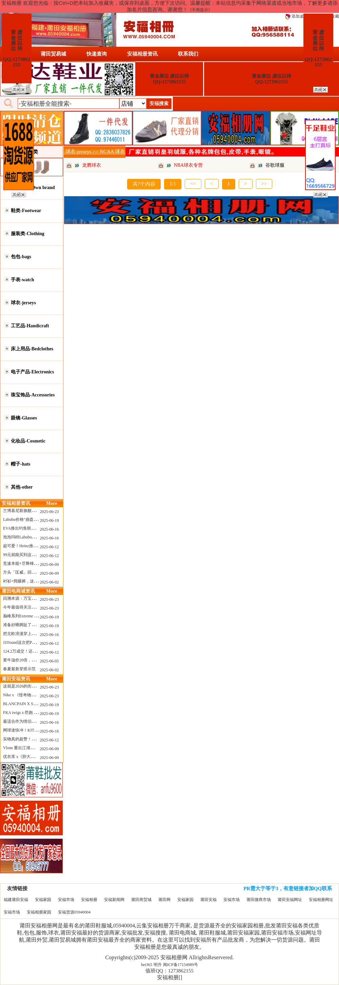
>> (264, 183)
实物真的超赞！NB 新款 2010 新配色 (36, 739)
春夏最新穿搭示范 (19, 668)
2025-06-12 (49, 547)
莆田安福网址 (290, 899)
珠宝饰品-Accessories (33, 394)
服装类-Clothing (27, 233)
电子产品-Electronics (32, 371)
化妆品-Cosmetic (28, 441)
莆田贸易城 (53, 54)
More (51, 503)
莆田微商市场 (258, 899)
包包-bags (21, 256)
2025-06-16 (49, 529)
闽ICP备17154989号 (180, 964)
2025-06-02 (49, 582)
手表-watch (22, 279)
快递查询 (96, 54)
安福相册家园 (39, 912)
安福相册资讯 (142, 54)
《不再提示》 (200, 9)
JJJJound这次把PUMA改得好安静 (32, 642)
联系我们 (188, 54)
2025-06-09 (49, 564)
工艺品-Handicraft (30, 325)
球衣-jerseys (23, 302)
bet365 (146, 964)
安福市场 (66, 899)
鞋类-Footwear (26, 210)
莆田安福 (208, 899)
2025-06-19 (49, 520)
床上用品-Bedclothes (32, 348)
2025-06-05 (49, 661)
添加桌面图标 (300, 16)
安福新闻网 (114, 899)
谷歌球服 (274, 165)
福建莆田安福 (16, 899)
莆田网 (164, 899)
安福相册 (89, 899)
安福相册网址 (321, 899)
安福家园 (43, 899)
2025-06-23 (49, 511)
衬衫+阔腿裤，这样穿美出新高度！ (34, 581)
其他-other (22, 487)
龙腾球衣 (91, 165)
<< (193, 183)
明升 (158, 964)
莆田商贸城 (141, 899)
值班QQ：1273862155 (169, 970)
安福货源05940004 (74, 912)
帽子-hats (21, 464)
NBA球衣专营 (188, 165)
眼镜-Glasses (24, 417)
